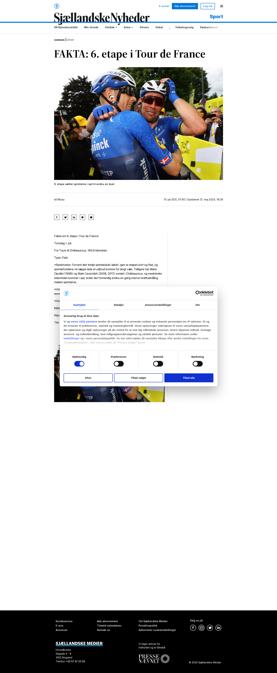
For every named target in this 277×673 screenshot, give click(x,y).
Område (110, 33)
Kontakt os (103, 629)
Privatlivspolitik (148, 625)
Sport (76, 44)
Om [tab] (197, 304)
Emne (127, 33)
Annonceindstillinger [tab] (158, 304)
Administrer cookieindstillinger (157, 629)
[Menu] (221, 6)
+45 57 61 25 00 (75, 661)
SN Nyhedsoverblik (66, 33)
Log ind (207, 6)
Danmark (61, 44)
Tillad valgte (138, 377)
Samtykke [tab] (79, 304)
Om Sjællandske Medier (153, 621)
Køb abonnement (185, 6)
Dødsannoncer (209, 33)
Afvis (88, 377)
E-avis (59, 625)
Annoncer (61, 629)
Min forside (91, 33)
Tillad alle (189, 377)
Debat (159, 33)
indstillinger (72, 338)
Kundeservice (64, 621)
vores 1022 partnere (84, 321)
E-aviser (164, 6)
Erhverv (144, 33)
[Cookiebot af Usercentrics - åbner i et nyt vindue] (198, 293)
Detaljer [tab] (119, 304)
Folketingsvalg (184, 33)
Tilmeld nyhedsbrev (109, 625)
